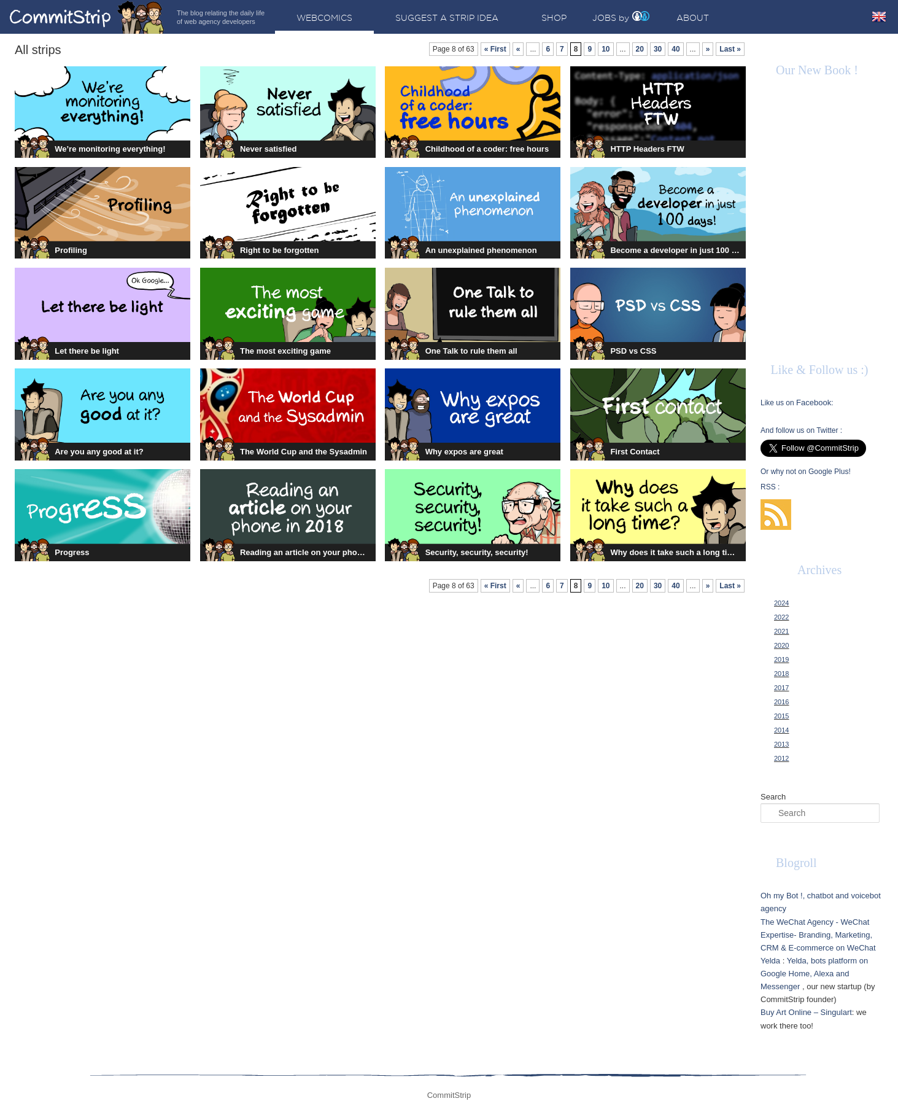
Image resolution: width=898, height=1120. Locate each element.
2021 (781, 631)
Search (773, 796)
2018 (781, 673)
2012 (781, 758)
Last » (730, 49)
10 (606, 49)
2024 (781, 603)
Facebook (813, 402)
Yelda (770, 960)
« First (495, 49)
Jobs (604, 18)
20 (640, 49)
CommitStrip (87, 17)
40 (675, 49)
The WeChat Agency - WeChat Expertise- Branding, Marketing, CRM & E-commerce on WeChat (818, 934)
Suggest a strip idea (446, 18)
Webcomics (324, 18)
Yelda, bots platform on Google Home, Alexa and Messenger (814, 973)
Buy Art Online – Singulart (806, 1012)
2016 (781, 702)
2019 (781, 659)
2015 (781, 716)
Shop (554, 18)
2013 (781, 744)
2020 (781, 645)
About (692, 18)
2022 (781, 617)
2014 (781, 730)
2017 (781, 687)
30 (658, 49)
